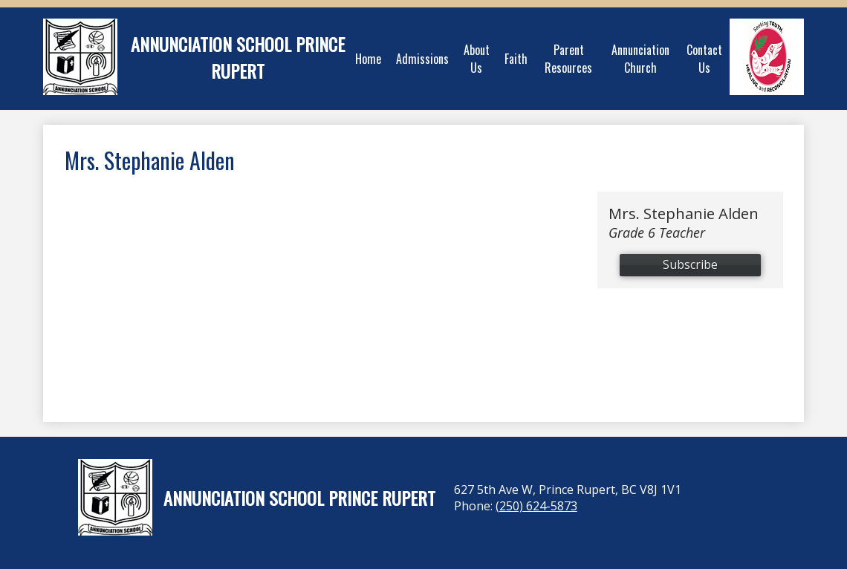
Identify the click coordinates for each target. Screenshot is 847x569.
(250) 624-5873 (536, 506)
